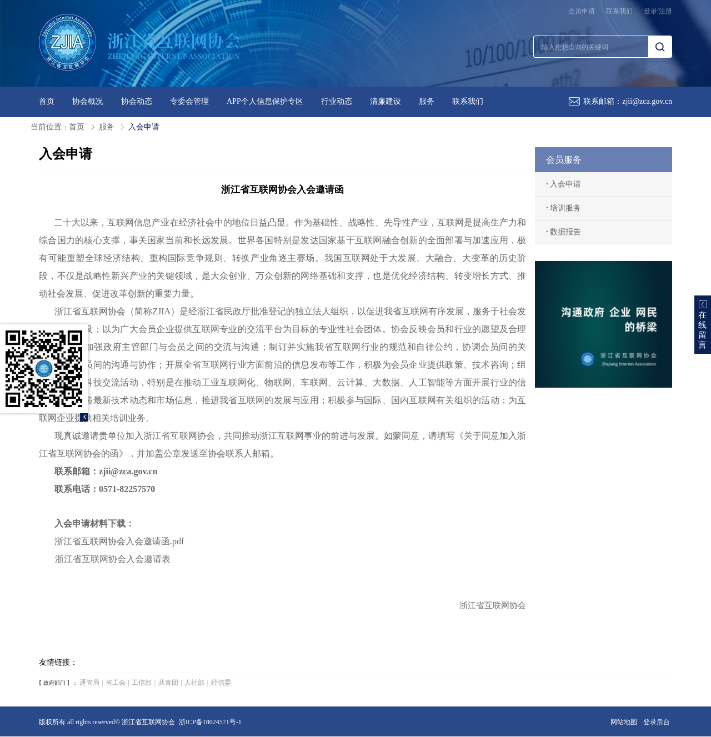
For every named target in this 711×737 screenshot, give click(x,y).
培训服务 (563, 208)
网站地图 (623, 722)
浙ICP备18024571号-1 (210, 722)
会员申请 (581, 11)
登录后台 (656, 722)
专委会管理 (189, 101)
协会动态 (136, 101)
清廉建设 (385, 101)
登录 (650, 11)
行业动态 (336, 101)
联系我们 (619, 11)
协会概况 (87, 101)
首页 (46, 101)
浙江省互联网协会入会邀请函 (104, 541)
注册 (665, 11)
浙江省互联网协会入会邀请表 (113, 559)
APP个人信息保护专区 (265, 101)
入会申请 (143, 127)
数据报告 (563, 232)
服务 (426, 101)
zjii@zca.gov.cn (647, 101)
